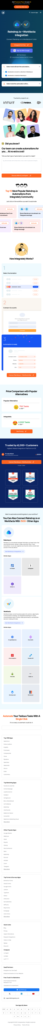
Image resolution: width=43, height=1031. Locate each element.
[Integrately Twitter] (10, 993)
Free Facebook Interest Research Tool (10, 981)
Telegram (6, 866)
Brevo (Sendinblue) (9, 801)
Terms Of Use (25, 1025)
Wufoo (5, 895)
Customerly (7, 774)
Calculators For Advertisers (11, 985)
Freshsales (7, 750)
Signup (5, 943)
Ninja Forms (7, 908)
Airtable (6, 860)
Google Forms (7, 886)
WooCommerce (8, 848)
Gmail (5, 839)
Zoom (5, 863)
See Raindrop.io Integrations (14, 551)
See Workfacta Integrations (14, 623)
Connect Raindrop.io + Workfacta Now (21, 375)
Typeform (6, 892)
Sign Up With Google (21, 50)
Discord (6, 857)
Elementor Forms (8, 880)
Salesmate (6, 765)
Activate (16, 209)
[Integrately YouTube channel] (33, 993)
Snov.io (5, 768)
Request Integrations (9, 937)
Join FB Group (21, 990)
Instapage (6, 911)
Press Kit (6, 946)
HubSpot (6, 795)
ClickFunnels (7, 810)
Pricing (5, 931)
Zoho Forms (7, 914)
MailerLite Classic (8, 813)
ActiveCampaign (8, 789)
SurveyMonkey (7, 901)
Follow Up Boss (8, 744)
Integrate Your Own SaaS (10, 970)
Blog (5, 928)
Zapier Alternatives (9, 934)
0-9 (4, 1009)
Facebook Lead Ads (9, 786)
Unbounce (6, 898)
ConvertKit (6, 816)
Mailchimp (6, 807)
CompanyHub (7, 753)
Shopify (6, 842)
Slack (5, 851)
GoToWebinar (7, 804)
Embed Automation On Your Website (13, 973)
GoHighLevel (7, 798)
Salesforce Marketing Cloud (11, 819)
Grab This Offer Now (21, 7)
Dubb (5, 771)
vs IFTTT (6, 959)
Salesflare (6, 762)
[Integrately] (3, 12)
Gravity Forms (7, 883)
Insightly (6, 747)
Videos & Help (7, 940)
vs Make (6, 956)
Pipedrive (6, 759)
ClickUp (6, 845)
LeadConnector (8, 792)
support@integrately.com (11, 998)
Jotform (6, 889)
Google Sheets (8, 833)
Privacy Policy (17, 1025)
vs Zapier (6, 953)
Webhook (6, 836)
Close (5, 756)
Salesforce (7, 741)
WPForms (6, 905)
